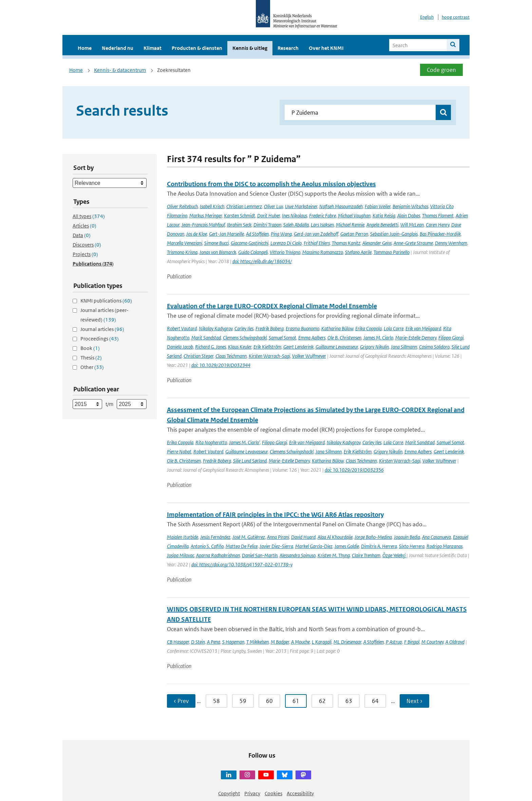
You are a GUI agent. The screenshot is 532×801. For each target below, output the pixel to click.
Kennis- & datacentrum (120, 70)
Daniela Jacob (180, 347)
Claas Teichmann (231, 356)
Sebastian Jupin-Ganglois (394, 234)
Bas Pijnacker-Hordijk (440, 234)
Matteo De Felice (242, 546)
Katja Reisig (384, 215)
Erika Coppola (368, 328)
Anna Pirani (278, 537)
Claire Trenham (366, 555)
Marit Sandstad (206, 337)
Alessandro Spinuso (298, 555)
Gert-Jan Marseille (226, 234)
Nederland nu (117, 48)
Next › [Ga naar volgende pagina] (414, 701)
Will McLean (412, 224)
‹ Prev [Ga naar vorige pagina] (181, 701)
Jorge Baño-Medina (373, 537)
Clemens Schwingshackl (245, 337)
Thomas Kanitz (346, 243)
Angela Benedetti (382, 224)
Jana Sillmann (404, 347)
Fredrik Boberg (269, 328)
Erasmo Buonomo (302, 328)
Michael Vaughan (354, 215)
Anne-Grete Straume (413, 243)
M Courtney (432, 642)
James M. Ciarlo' (244, 442)
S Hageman (233, 642)
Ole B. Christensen (344, 337)
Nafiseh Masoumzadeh (341, 206)
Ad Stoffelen (257, 234)
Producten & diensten (197, 48)
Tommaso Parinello (392, 252)
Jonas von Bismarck (218, 252)
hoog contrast (456, 17)
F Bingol (411, 642)
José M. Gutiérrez (248, 537)
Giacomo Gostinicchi (249, 243)
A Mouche (300, 642)
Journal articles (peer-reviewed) (104, 315)
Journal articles (102, 329)
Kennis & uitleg (249, 48)
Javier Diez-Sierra (276, 546)
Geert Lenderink (298, 347)
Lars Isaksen (322, 224)
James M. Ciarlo (378, 337)
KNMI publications (106, 300)
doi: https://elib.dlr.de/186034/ (262, 261)
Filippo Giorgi (450, 337)
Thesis (91, 357)
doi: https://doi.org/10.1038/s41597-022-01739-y (241, 564)
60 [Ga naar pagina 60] (269, 701)
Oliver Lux (273, 206)
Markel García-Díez (313, 546)
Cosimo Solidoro (434, 347)
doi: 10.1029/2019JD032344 (220, 365)
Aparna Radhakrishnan (218, 555)
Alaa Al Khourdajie (335, 537)
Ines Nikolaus (294, 215)
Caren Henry (437, 224)
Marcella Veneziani (184, 243)
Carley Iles (243, 328)
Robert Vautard (182, 328)
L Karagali (321, 642)
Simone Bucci (216, 243)
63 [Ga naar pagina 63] (348, 701)
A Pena (213, 642)
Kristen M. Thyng (334, 555)
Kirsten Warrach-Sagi (269, 356)
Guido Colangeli (253, 252)
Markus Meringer (205, 215)
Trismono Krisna (182, 252)
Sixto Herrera (411, 546)
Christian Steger (198, 356)
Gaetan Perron (354, 234)
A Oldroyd (454, 642)
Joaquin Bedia (407, 537)
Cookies (273, 793)
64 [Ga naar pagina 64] (375, 701)
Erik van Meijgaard (423, 328)
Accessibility (300, 793)
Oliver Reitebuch (182, 206)
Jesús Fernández (215, 537)
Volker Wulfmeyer (309, 356)
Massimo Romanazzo (322, 252)
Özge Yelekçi (394, 555)
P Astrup (394, 642)
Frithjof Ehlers (317, 243)
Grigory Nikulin (374, 347)
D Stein (198, 642)
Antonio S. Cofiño (207, 546)
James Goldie (347, 546)
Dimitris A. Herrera (379, 546)
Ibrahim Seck (239, 224)
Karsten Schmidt (239, 215)
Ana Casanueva (436, 537)
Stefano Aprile (358, 252)
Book (90, 348)
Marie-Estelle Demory (415, 337)
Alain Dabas (408, 215)
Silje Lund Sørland (250, 460)
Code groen (441, 70)
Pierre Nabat (179, 451)
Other (92, 367)
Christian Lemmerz (244, 206)
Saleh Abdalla (296, 224)
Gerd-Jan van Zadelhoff (316, 234)
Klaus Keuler (239, 347)
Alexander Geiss (377, 243)
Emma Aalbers (311, 337)
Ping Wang (281, 234)
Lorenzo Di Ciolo (286, 243)
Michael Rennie (350, 224)
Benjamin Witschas (410, 206)
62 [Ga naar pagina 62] (322, 701)
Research (288, 48)
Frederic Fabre (322, 215)
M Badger (280, 642)
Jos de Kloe (196, 234)
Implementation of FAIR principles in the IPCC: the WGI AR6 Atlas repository (275, 515)
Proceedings (99, 338)
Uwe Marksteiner (301, 206)
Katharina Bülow (337, 328)
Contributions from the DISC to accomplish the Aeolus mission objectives (271, 184)
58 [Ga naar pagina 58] (216, 701)
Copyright (229, 793)
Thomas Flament (438, 215)
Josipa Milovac (180, 555)
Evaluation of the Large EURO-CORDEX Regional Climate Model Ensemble (272, 306)
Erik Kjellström (267, 347)
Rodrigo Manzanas (444, 546)
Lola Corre (393, 328)
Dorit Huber (268, 215)
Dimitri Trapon (267, 224)
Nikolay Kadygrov (215, 328)
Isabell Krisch (212, 206)
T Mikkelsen (257, 642)
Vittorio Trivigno (285, 252)
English (427, 17)
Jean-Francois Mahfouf (203, 224)
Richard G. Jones (210, 347)
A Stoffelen (373, 642)
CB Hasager (178, 642)
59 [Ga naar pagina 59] (243, 701)
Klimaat (153, 48)
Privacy (252, 793)
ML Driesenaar (347, 642)
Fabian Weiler (378, 206)
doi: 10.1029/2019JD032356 (354, 470)
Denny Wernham (451, 243)
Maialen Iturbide (182, 537)
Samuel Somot (282, 337)
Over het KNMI (326, 48)
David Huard (303, 537)
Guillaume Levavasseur (337, 347)
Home (85, 48)
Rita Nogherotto (211, 442)
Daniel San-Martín (260, 555)
